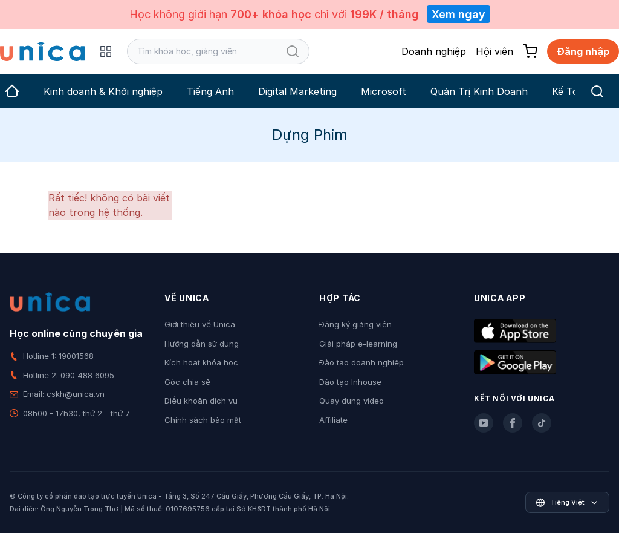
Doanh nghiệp (433, 51)
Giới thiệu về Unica (199, 324)
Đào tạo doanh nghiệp (361, 362)
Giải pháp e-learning (358, 343)
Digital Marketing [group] (297, 91)
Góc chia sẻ (187, 382)
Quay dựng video (351, 400)
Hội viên (494, 51)
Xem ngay (458, 14)
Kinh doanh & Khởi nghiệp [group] (103, 91)
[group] (12, 91)
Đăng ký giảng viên (355, 324)
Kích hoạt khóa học (201, 362)
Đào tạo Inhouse (350, 382)
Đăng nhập (583, 51)
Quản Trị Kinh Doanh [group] (479, 91)
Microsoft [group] (383, 91)
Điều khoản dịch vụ (201, 400)
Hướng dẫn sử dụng (201, 343)
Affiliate (333, 420)
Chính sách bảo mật (202, 420)
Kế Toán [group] (571, 91)
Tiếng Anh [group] (210, 91)
